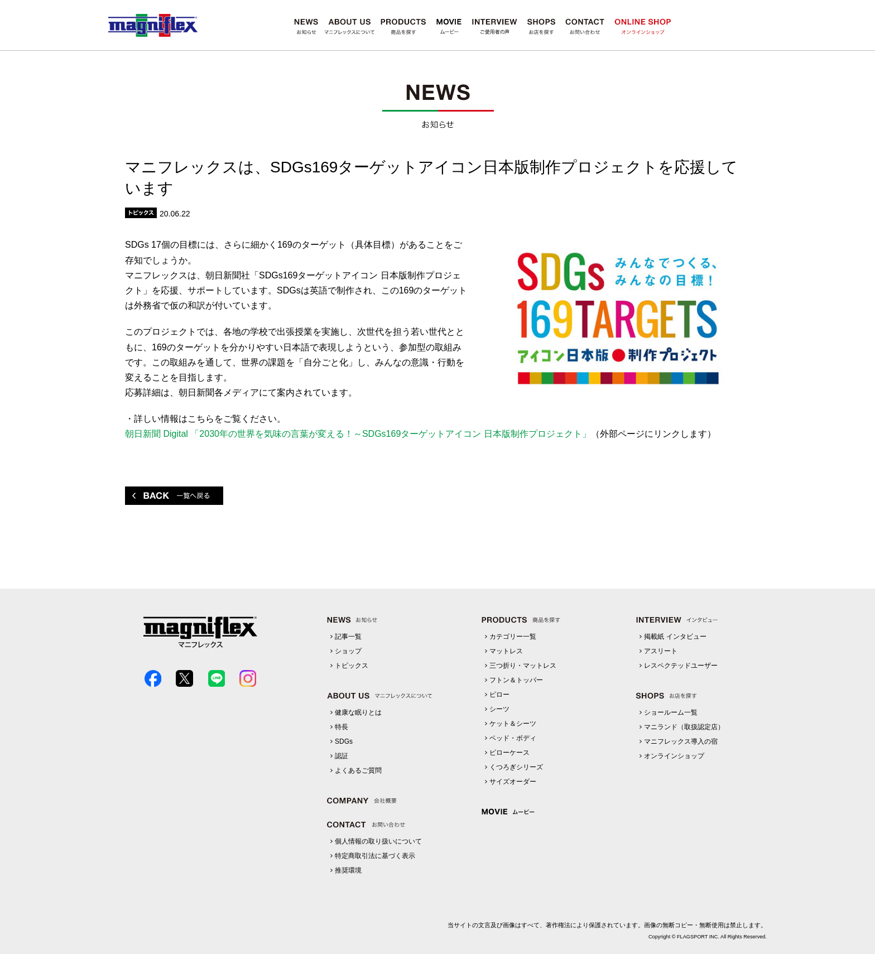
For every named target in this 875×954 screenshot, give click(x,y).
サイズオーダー (512, 782)
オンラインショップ (674, 756)
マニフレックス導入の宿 (681, 741)
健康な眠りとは (358, 712)
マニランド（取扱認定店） (684, 727)
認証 (341, 756)
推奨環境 (348, 870)
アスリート (660, 651)
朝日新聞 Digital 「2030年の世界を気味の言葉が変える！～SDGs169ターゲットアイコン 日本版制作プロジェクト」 (358, 434)
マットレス (506, 651)
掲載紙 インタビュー (675, 636)
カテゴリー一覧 (512, 636)
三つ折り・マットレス (522, 665)
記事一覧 (348, 636)
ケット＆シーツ (512, 723)
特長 (341, 727)
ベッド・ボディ (512, 738)
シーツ (499, 709)
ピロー (499, 694)
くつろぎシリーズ (516, 767)
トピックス (351, 665)
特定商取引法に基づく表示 (375, 856)
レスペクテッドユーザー (681, 665)
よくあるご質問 (358, 770)
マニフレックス (153, 25)
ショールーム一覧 (671, 712)
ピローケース (509, 753)
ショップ (348, 651)
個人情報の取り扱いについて (378, 841)
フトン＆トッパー (516, 680)
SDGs (344, 741)
